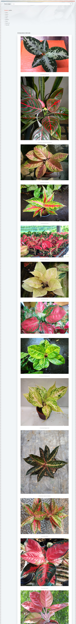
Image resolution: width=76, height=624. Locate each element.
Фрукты (6, 14)
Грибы (6, 17)
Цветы (6, 12)
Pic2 (7, 4)
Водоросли (7, 23)
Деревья (7, 19)
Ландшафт (7, 24)
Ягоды (6, 21)
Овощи (6, 16)
